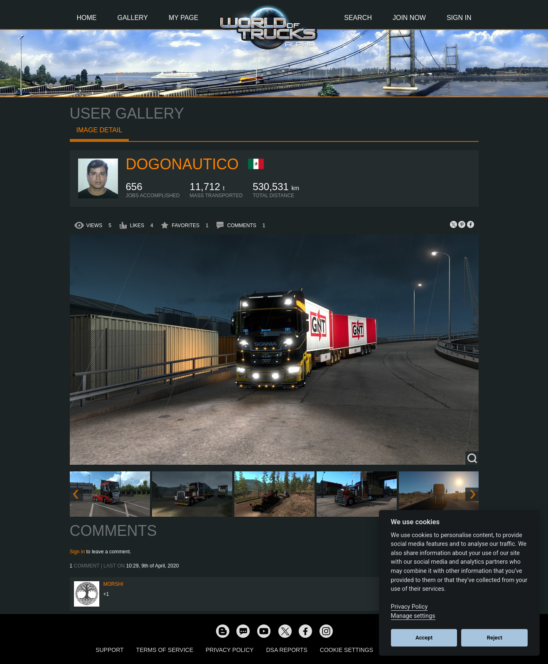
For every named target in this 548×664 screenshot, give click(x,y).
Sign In (459, 17)
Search (358, 17)
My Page (183, 17)
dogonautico (182, 164)
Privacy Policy (229, 650)
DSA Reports (286, 650)
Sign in (77, 552)
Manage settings (413, 615)
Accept (424, 637)
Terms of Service (164, 650)
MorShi (113, 584)
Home (87, 17)
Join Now (409, 17)
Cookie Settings (346, 650)
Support (109, 650)
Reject (494, 637)
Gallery (133, 17)
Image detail (99, 130)
